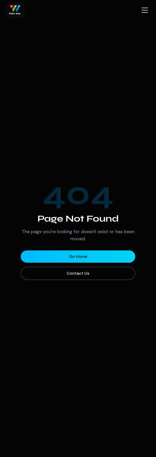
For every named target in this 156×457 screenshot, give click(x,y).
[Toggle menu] (145, 10)
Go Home (78, 256)
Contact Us (78, 273)
